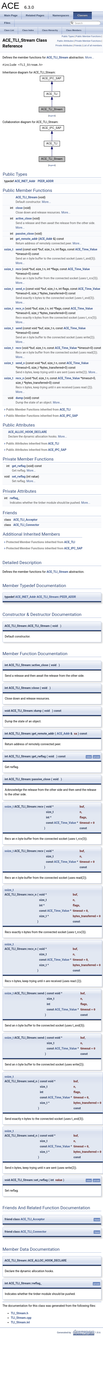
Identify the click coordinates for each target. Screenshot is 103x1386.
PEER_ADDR (46, 181)
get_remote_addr (27, 238)
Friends (77, 45)
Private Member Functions (88, 41)
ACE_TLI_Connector (26, 525)
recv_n (20, 308)
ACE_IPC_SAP (69, 415)
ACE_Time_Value (86, 249)
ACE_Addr (45, 238)
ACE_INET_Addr (25, 181)
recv (18, 269)
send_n (20, 288)
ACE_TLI (65, 409)
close (19, 208)
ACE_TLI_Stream (57, 57)
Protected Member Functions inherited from (39, 542)
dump (19, 398)
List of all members (92, 45)
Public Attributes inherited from (31, 443)
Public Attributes (65, 41)
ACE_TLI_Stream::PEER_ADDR (56, 597)
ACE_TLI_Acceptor (25, 519)
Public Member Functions (88, 36)
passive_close (25, 233)
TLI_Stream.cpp (21, 1317)
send (19, 249)
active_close (24, 218)
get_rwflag (19, 466)
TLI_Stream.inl (20, 1322)
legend (52, 116)
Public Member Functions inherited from (37, 409)
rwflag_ (14, 498)
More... (89, 57)
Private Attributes (63, 45)
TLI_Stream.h (19, 1313)
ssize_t (8, 249)
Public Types (68, 36)
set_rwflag (18, 476)
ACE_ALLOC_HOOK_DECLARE (27, 432)
